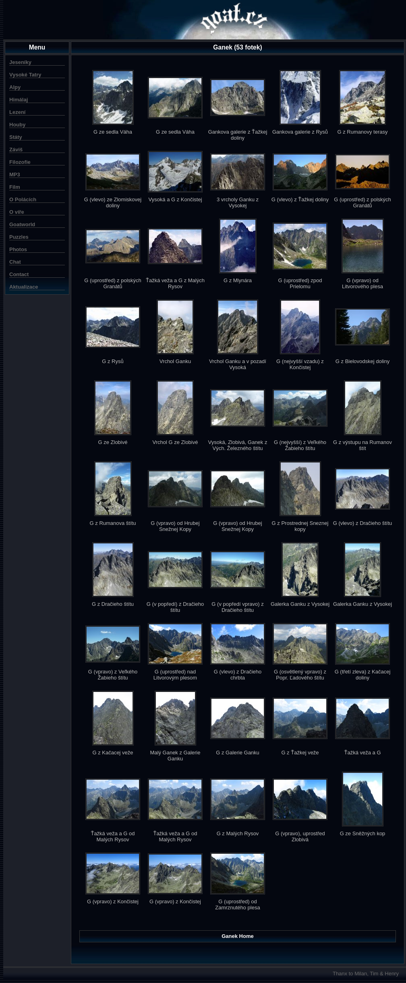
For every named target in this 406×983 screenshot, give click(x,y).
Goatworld (22, 224)
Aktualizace (23, 287)
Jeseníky (20, 62)
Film (14, 187)
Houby (17, 125)
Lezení (17, 112)
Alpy (15, 87)
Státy (15, 137)
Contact (19, 274)
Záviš (16, 150)
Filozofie (20, 162)
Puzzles (19, 237)
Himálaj (18, 100)
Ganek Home (237, 936)
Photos (18, 249)
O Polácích (22, 199)
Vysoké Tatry (25, 75)
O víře (16, 212)
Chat (15, 262)
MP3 (14, 174)
